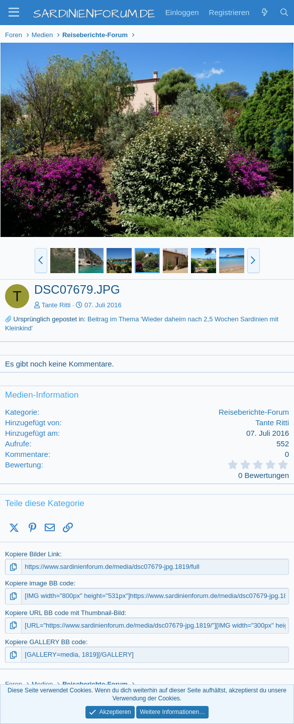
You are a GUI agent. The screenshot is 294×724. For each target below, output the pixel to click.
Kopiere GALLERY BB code (45, 642)
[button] (14, 12)
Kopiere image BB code (39, 583)
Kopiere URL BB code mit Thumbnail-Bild (65, 613)
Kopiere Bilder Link (32, 554)
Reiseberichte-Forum (254, 412)
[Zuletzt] (264, 12)
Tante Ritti (56, 305)
